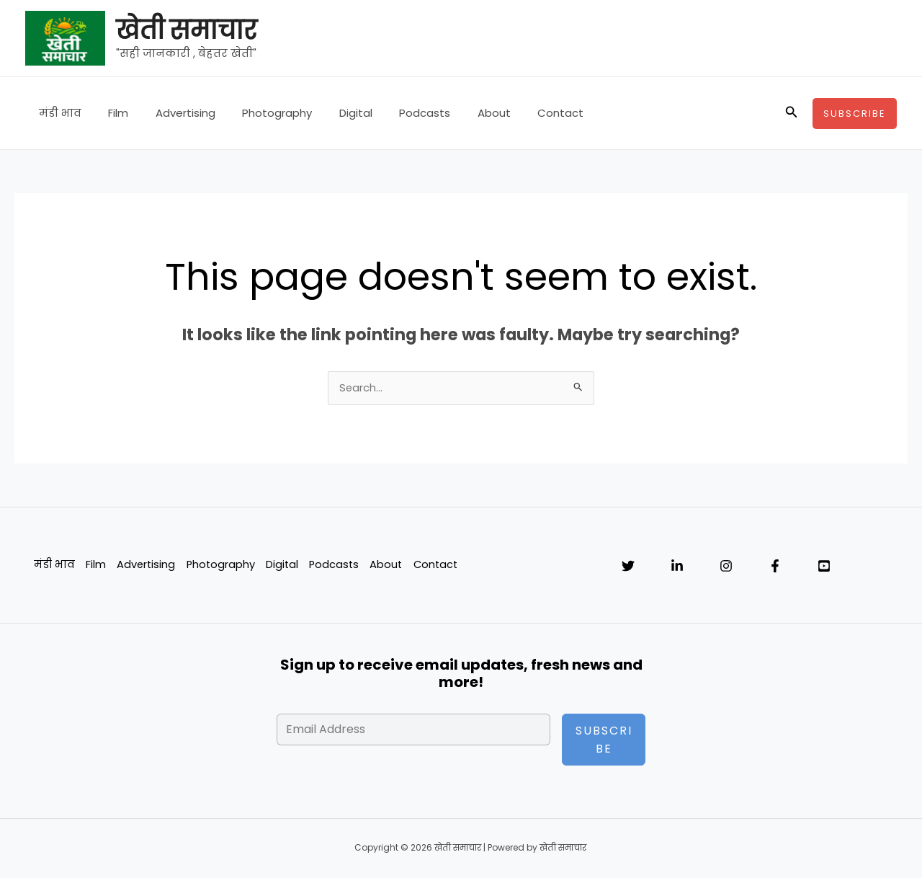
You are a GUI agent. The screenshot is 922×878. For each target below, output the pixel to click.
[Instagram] (726, 567)
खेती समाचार (186, 30)
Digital (331, 112)
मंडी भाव (57, 112)
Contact (520, 112)
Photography (258, 112)
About (458, 112)
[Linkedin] (677, 567)
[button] (791, 113)
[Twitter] (628, 567)
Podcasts (395, 112)
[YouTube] (824, 567)
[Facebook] (775, 567)
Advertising (172, 112)
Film (110, 112)
